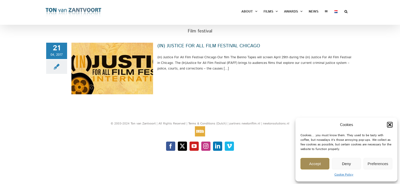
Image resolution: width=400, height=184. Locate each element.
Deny (346, 164)
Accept (315, 164)
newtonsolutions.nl (276, 123)
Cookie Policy (343, 174)
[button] (389, 124)
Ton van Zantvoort (143, 123)
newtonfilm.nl (251, 123)
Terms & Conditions (202, 123)
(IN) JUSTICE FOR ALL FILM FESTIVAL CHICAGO (208, 46)
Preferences (378, 164)
